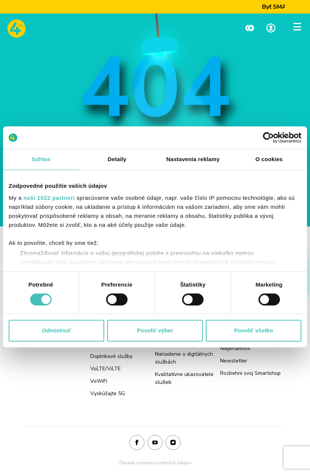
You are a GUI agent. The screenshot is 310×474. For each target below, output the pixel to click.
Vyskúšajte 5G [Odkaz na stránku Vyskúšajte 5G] (107, 393)
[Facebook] (136, 442)
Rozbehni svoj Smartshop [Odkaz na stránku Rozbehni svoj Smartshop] (250, 373)
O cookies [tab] (269, 159)
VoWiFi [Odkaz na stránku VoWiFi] (98, 381)
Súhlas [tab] (41, 159)
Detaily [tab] (117, 159)
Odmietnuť (56, 331)
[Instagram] (173, 442)
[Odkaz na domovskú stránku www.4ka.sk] (17, 29)
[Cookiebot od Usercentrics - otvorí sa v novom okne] (268, 137)
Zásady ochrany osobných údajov (155, 463)
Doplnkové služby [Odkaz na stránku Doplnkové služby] (111, 356)
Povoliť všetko (253, 331)
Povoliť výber (155, 331)
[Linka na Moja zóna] (270, 29)
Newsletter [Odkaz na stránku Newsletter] (233, 360)
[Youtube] (155, 442)
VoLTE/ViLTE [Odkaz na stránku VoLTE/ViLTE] (105, 368)
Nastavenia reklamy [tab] (193, 159)
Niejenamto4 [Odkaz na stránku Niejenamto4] (235, 348)
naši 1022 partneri (49, 198)
